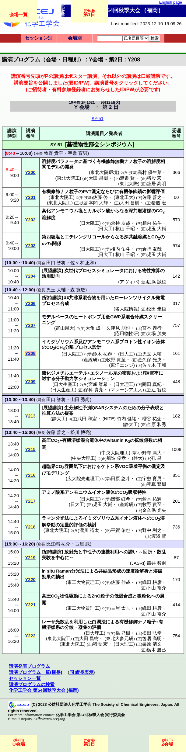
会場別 (75, 38)
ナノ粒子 (133, 161)
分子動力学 (66, 378)
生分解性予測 (78, 407)
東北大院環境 (104, 172)
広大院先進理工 (83, 478)
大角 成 (93, 328)
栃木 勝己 (156, 649)
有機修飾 (51, 191)
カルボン (96, 210)
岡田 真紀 (152, 384)
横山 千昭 (125, 228)
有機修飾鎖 (130, 191)
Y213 (30, 416)
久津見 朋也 (118, 328)
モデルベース (55, 316)
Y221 (30, 604)
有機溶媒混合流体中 (82, 440)
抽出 (60, 576)
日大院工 (90, 223)
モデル (53, 167)
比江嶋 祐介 (58, 544)
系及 (78, 341)
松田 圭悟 (156, 309)
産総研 (90, 359)
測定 (96, 191)
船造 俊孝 (116, 458)
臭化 (46, 210)
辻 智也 (158, 389)
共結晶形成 (109, 571)
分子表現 (150, 407)
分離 (69, 347)
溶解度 (48, 161)
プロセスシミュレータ (101, 270)
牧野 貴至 (53, 153)
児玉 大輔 (156, 228)
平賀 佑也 (120, 530)
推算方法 (51, 413)
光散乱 (62, 621)
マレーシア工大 (126, 389)
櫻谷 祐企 (152, 418)
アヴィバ (129, 281)
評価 (96, 627)
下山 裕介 (156, 587)
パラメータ (66, 161)
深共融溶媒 (139, 210)
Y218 (30, 527)
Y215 (30, 449)
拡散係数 (144, 440)
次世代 (71, 270)
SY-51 (97, 118)
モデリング (57, 473)
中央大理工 (83, 458)
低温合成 (123, 596)
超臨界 (48, 466)
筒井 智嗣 (156, 563)
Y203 (30, 245)
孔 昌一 (158, 458)
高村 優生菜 (150, 172)
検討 (92, 524)
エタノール (101, 373)
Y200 (30, 172)
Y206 (30, 303)
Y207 (30, 325)
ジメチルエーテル (69, 373)
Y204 (30, 276)
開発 (69, 167)
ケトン (107, 466)
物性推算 (151, 270)
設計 (96, 347)
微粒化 (144, 596)
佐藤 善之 (152, 197)
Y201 (30, 197)
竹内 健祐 (126, 418)
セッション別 (38, 38)
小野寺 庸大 (150, 452)
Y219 (30, 557)
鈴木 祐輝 (102, 354)
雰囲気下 (73, 466)
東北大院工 (68, 178)
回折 (147, 551)
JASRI (138, 563)
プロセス (51, 303)
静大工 (59, 418)
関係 (56, 243)
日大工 (106, 228)
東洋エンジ (122, 365)
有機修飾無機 (110, 161)
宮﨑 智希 (98, 384)
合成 (64, 303)
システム (113, 407)
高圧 (46, 440)
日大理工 (124, 384)
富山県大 (65, 328)
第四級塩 (51, 236)
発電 (160, 297)
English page (170, 2)
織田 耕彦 (152, 582)
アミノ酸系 (53, 492)
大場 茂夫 (156, 333)
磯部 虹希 (120, 499)
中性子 (89, 551)
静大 (137, 458)
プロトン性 (130, 341)
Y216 (30, 475)
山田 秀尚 (80, 399)
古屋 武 (82, 544)
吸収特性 (137, 492)
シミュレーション (96, 378)
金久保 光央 (150, 359)
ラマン (48, 518)
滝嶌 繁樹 (156, 484)
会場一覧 (18, 14)
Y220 (30, 579)
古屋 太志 (120, 608)
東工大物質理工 (83, 582)
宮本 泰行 (152, 328)
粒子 (105, 596)
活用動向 (51, 276)
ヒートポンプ (87, 316)
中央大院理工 (115, 452)
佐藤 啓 (100, 197)
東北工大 (124, 197)
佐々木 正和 (82, 262)
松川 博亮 (80, 432)
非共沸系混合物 (80, 297)
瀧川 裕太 (89, 530)
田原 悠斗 (120, 478)
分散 (69, 627)
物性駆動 (69, 596)
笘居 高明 (156, 183)
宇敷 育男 (77, 153)
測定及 (158, 466)
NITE (109, 418)
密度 (126, 373)
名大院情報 (126, 309)
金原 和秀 (156, 424)
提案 (69, 413)
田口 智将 (56, 262)
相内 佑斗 (152, 223)
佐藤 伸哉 (120, 582)
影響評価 (155, 191)
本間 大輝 (98, 202)
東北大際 (129, 183)
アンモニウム (64, 210)
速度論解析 (137, 571)
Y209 (30, 381)
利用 (78, 621)
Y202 (30, 219)
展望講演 (52, 270)
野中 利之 (152, 530)
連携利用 (110, 551)
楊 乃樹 (122, 633)
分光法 (62, 518)
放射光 (71, 551)
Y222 (30, 635)
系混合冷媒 (132, 316)
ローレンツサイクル (135, 297)
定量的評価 (71, 524)
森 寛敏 (77, 289)
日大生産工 (65, 384)
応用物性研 (126, 333)
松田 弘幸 (152, 633)
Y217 (30, 501)
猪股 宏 (154, 178)
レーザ (48, 621)
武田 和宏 (87, 418)
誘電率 (152, 373)
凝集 (82, 627)
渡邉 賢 (127, 178)
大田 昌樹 (98, 178)
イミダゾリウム (58, 341)
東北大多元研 (119, 638)
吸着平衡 (138, 466)
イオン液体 (153, 341)
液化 (46, 373)
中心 (60, 557)
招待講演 (52, 297)
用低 (105, 316)
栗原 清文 (152, 644)
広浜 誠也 (156, 281)
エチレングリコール (85, 236)
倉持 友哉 (120, 223)
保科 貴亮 (93, 389)
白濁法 (99, 621)
